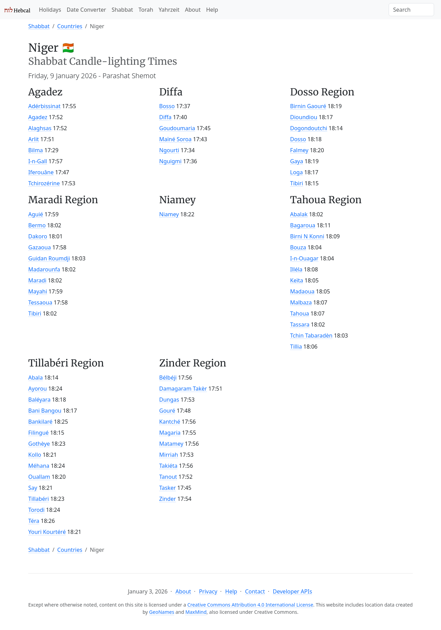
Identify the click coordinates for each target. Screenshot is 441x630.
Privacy (208, 591)
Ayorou (37, 388)
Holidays (50, 9)
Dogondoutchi (308, 128)
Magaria (170, 432)
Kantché (169, 421)
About (193, 9)
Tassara (299, 324)
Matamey (171, 443)
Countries (69, 26)
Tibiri (296, 183)
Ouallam (39, 477)
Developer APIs (292, 591)
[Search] (411, 9)
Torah (146, 9)
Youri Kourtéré (47, 532)
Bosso (167, 106)
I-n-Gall (37, 161)
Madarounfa (44, 269)
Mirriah (168, 454)
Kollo (34, 454)
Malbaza (301, 302)
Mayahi (37, 291)
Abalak (299, 214)
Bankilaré (40, 421)
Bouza (298, 247)
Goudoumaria (177, 128)
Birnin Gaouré (308, 106)
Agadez (37, 117)
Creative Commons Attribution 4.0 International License (250, 604)
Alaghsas (39, 128)
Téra (33, 521)
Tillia (296, 346)
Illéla (296, 269)
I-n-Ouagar (304, 258)
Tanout (168, 477)
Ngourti (169, 150)
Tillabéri (38, 499)
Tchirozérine (44, 183)
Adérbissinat (44, 106)
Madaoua (302, 291)
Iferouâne (41, 172)
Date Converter (86, 9)
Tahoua (299, 313)
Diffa (165, 117)
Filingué (38, 432)
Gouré (167, 410)
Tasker (167, 488)
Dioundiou (303, 117)
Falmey (299, 150)
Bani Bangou (44, 410)
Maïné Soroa (175, 139)
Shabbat (122, 9)
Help (212, 9)
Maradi (37, 280)
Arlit (33, 139)
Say (32, 488)
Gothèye (39, 443)
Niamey (169, 214)
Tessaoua (40, 302)
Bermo (37, 225)
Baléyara (39, 399)
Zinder (167, 499)
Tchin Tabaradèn (311, 335)
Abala (35, 377)
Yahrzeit (169, 9)
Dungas (169, 399)
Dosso (298, 139)
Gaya (296, 161)
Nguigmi (170, 161)
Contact (255, 591)
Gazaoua (39, 247)
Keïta (296, 280)
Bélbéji (168, 377)
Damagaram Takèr (183, 388)
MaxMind (196, 612)
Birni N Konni (307, 236)
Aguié (35, 214)
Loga (296, 172)
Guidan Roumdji (49, 258)
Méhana (38, 465)
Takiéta (168, 465)
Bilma (35, 150)
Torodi (36, 510)
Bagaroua (302, 225)
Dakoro (37, 236)
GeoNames (161, 612)
